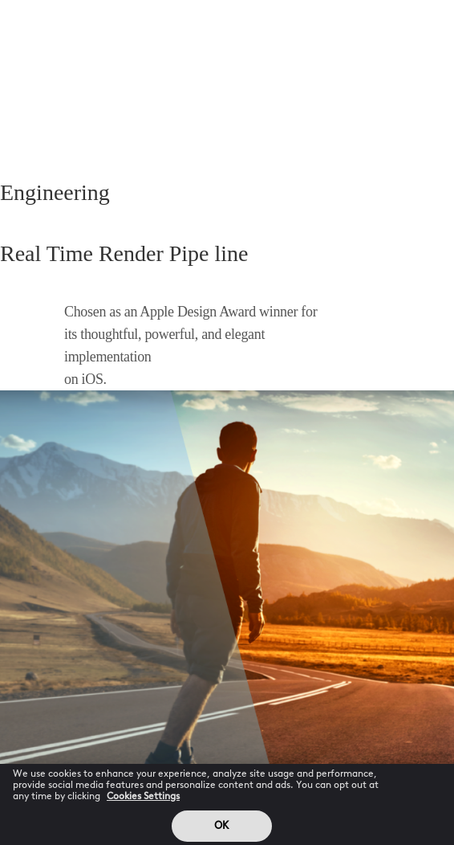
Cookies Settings (143, 801)
